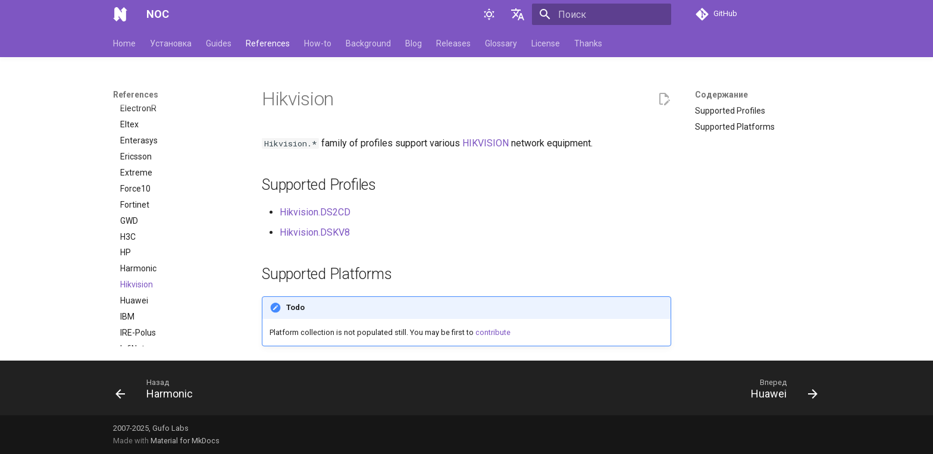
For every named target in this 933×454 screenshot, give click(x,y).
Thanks (588, 43)
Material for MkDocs (185, 440)
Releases (453, 43)
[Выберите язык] (518, 14)
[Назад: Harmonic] (158, 391)
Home (124, 43)
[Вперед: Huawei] (780, 391)
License (545, 43)
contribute (493, 332)
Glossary (501, 43)
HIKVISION (485, 143)
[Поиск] (601, 14)
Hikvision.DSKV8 (315, 232)
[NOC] (120, 14)
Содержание (721, 94)
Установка (171, 43)
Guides (218, 43)
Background (368, 43)
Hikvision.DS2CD (315, 212)
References (268, 43)
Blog (413, 43)
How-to (317, 43)
